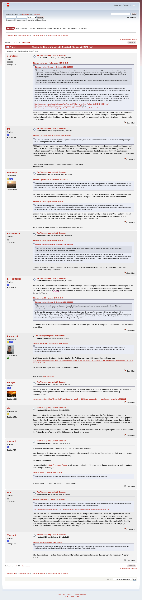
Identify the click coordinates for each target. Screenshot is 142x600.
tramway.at (12, 336)
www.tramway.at (48, 376)
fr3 (8, 129)
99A (9, 492)
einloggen (25, 14)
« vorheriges (124, 39)
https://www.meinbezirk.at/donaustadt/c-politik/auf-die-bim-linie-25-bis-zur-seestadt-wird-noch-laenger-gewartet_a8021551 (79, 399)
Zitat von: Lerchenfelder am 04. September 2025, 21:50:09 (54, 67)
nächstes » (133, 39)
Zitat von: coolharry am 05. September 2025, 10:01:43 (50, 343)
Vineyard (11, 441)
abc (9, 408)
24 (14, 42)
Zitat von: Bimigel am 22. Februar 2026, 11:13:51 (49, 499)
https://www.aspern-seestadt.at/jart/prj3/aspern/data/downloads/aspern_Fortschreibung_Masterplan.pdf (66, 108)
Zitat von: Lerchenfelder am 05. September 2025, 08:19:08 (52, 136)
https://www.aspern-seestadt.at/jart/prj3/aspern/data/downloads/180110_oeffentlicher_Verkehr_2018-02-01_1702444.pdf (71, 104)
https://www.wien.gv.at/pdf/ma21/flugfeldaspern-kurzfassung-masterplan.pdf (58, 106)
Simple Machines (80, 594)
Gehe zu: (110, 579)
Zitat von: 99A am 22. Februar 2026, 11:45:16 (47, 542)
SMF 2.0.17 (62, 594)
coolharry (12, 172)
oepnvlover (12, 56)
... (12, 42)
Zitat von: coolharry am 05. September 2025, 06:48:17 (50, 63)
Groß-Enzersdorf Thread (57, 465)
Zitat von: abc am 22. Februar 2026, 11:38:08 (47, 472)
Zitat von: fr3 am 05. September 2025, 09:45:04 (48, 201)
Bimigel (11, 382)
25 (16, 42)
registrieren (37, 14)
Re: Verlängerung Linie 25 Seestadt (51, 55)
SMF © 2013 (70, 594)
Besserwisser (14, 233)
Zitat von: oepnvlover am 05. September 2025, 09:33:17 (51, 180)
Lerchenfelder (14, 279)
